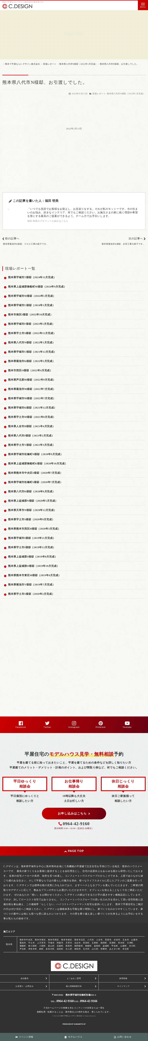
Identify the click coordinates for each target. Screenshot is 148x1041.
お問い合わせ (123, 1037)
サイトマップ (123, 986)
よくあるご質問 (74, 978)
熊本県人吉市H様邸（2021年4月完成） (31, 426)
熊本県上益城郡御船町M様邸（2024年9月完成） (37, 286)
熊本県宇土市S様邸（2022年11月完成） (32, 333)
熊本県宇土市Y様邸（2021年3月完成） (31, 445)
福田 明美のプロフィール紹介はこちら (47, 221)
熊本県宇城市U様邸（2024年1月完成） (31, 305)
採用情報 (123, 978)
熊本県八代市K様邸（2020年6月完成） (31, 491)
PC (42, 1029)
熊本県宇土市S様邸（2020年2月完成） (31, 594)
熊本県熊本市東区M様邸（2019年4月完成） (34, 575)
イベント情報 (24, 1037)
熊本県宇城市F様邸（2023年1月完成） (31, 324)
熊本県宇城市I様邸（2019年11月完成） (31, 538)
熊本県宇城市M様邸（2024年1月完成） (32, 296)
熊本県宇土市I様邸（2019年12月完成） (32, 547)
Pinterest (101, 727)
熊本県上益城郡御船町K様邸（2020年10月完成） (37, 463)
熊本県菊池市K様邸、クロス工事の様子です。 (25, 244)
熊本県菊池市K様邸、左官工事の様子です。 (123, 244)
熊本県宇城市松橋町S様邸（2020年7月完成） (35, 482)
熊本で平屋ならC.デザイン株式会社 (71, 1016)
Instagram (74, 727)
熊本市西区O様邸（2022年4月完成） (30, 370)
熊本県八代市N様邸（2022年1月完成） (126, 93)
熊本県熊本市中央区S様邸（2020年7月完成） (35, 472)
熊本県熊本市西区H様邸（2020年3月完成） (34, 528)
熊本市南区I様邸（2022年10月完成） (30, 314)
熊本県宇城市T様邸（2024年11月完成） (32, 277)
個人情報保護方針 (74, 986)
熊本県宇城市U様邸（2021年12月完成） (32, 351)
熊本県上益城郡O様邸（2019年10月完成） (33, 566)
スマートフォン (30, 1029)
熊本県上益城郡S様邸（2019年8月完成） (32, 556)
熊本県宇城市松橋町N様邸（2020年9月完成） (35, 454)
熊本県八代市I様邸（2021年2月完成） (31, 435)
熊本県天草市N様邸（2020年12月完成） (32, 510)
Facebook (21, 727)
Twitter (47, 727)
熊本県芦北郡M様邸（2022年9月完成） (32, 379)
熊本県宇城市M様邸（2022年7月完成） (32, 398)
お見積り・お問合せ (25, 986)
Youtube (127, 727)
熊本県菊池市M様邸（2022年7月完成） (32, 389)
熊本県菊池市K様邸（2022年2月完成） (31, 361)
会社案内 (25, 978)
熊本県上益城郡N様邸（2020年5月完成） (33, 500)
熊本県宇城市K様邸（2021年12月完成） (32, 407)
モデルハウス (73, 1037)
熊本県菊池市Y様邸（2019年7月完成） (31, 584)
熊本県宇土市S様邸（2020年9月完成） (31, 519)
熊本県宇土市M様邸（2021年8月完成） (32, 417)
